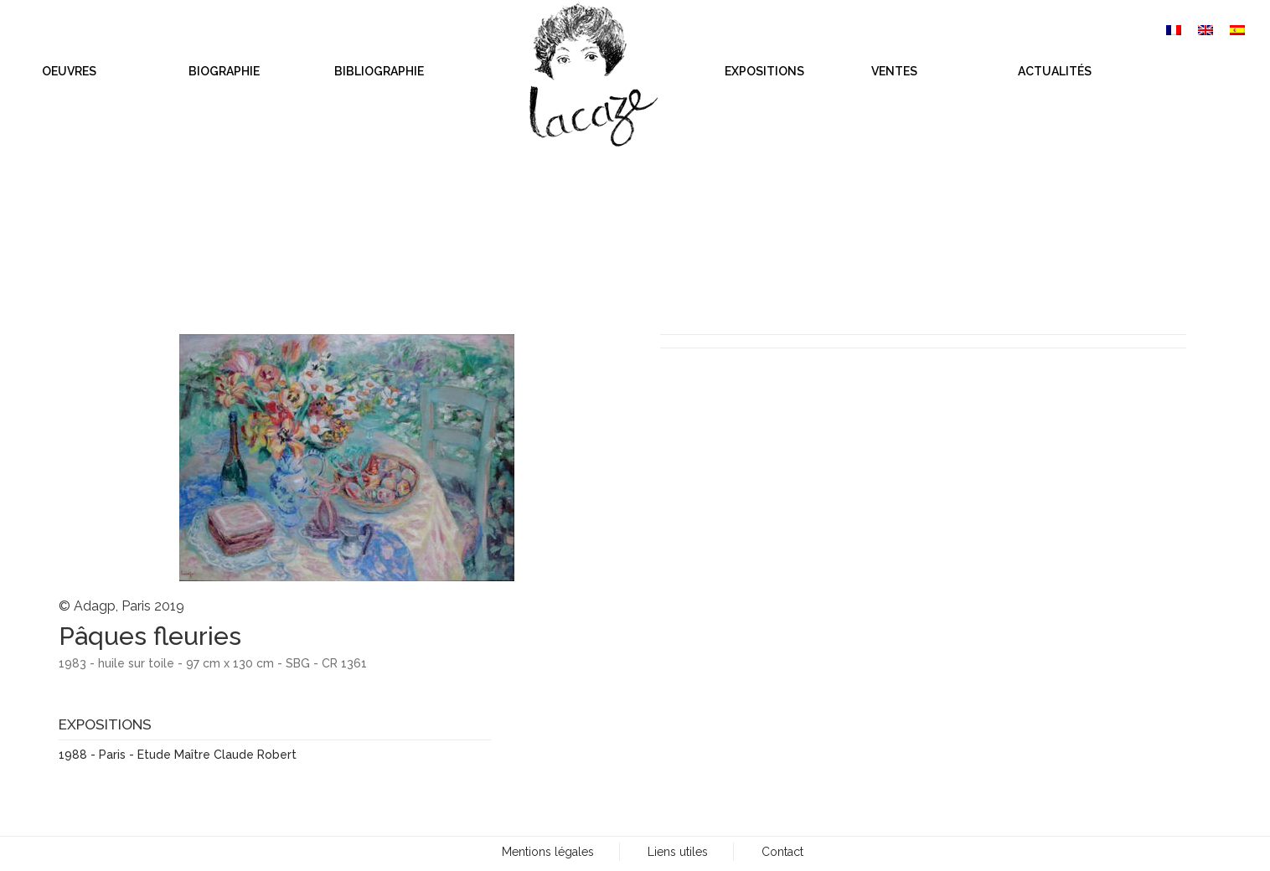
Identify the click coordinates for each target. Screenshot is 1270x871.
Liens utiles (678, 851)
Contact (782, 851)
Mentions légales (548, 851)
